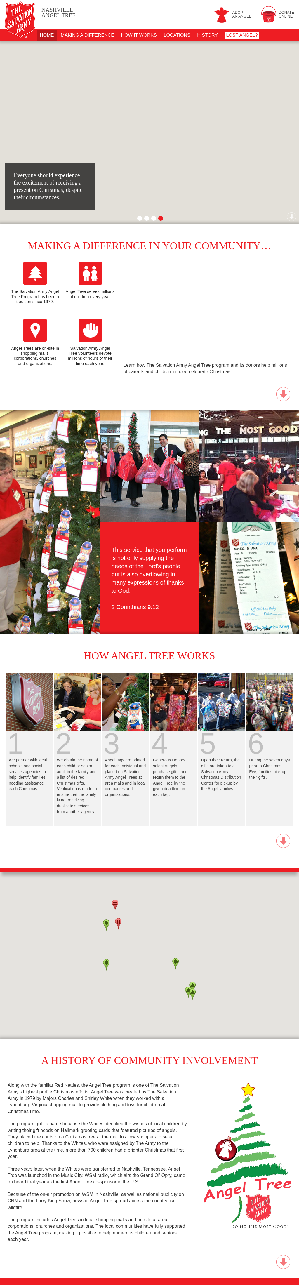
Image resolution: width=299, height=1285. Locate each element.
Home (47, 35)
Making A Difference (87, 35)
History (207, 35)
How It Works (139, 35)
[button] (106, 965)
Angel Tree (58, 12)
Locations (177, 35)
